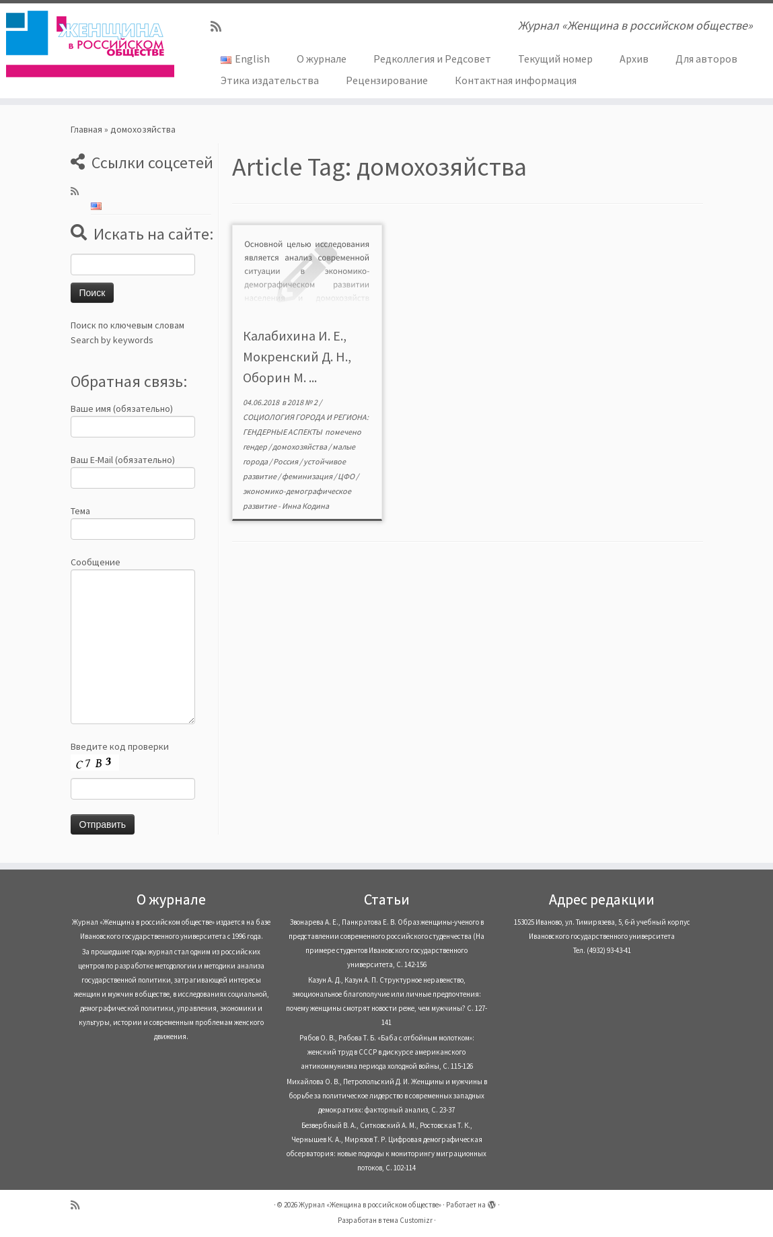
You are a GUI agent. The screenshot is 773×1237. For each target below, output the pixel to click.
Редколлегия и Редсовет (432, 58)
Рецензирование (387, 80)
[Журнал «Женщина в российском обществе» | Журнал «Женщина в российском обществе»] (90, 43)
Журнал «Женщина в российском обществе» (370, 1204)
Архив (634, 58)
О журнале (321, 58)
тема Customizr (408, 1220)
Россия (286, 461)
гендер (255, 446)
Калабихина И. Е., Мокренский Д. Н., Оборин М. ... (297, 356)
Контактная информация (516, 80)
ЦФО (347, 476)
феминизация (308, 476)
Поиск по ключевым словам (127, 325)
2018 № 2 (303, 402)
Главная (86, 129)
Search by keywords (112, 340)
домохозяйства (300, 446)
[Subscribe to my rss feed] (220, 26)
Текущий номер (555, 58)
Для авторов (706, 58)
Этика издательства (270, 80)
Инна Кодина (305, 506)
